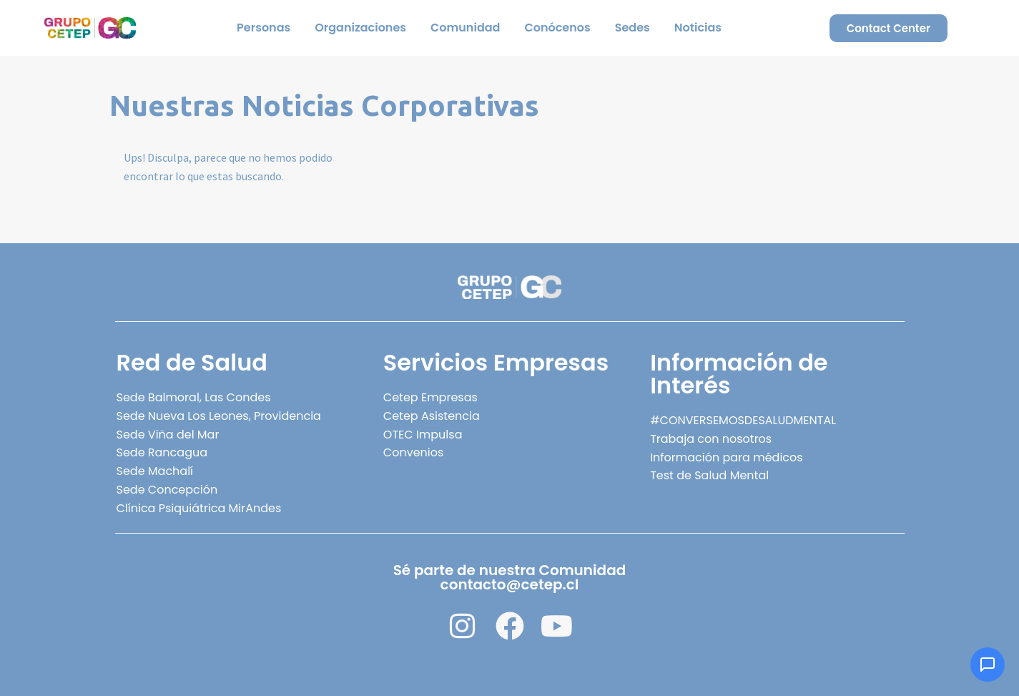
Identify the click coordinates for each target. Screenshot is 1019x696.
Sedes (632, 27)
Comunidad (465, 27)
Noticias (698, 27)
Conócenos (557, 27)
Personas (263, 27)
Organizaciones (360, 27)
